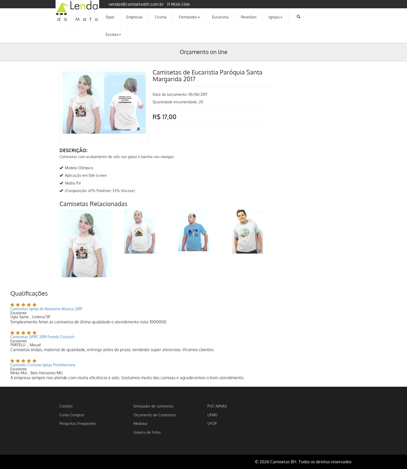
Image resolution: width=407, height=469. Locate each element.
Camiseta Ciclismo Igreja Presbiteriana (42, 365)
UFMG (212, 414)
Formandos (189, 17)
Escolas (113, 34)
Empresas (134, 17)
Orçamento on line (203, 51)
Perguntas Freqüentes (77, 423)
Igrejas (275, 17)
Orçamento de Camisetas (154, 414)
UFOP (212, 423)
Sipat (110, 17)
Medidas (140, 423)
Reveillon (248, 17)
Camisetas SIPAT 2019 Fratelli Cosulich (42, 337)
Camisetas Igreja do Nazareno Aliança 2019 (46, 309)
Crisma (161, 17)
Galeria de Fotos (147, 432)
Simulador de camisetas (153, 406)
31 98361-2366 (178, 4)
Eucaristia (220, 17)
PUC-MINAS (217, 406)
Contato (66, 406)
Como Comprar (71, 414)
